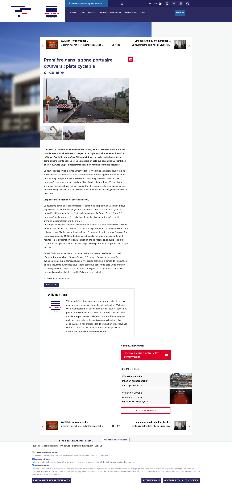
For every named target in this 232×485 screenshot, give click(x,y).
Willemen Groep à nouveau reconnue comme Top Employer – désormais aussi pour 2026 (135, 401)
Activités (73, 12)
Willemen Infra (52, 284)
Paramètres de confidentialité (116, 440)
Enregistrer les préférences (51, 480)
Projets (82, 12)
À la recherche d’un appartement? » (86, 3)
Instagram (187, 3)
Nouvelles (103, 12)
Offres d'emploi (115, 12)
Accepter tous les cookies (181, 480)
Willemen (51, 12)
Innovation (92, 12)
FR (155, 4)
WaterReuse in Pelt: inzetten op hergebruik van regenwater (135, 381)
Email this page (131, 59)
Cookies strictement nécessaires (46, 452)
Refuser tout (151, 480)
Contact (143, 12)
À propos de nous (131, 12)
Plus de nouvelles (146, 410)
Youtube (180, 3)
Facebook (174, 3)
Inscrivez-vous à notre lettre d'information (141, 354)
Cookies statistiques (41, 466)
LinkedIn (167, 3)
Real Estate (180, 12)
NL (150, 4)
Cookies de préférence (42, 459)
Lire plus (98, 446)
